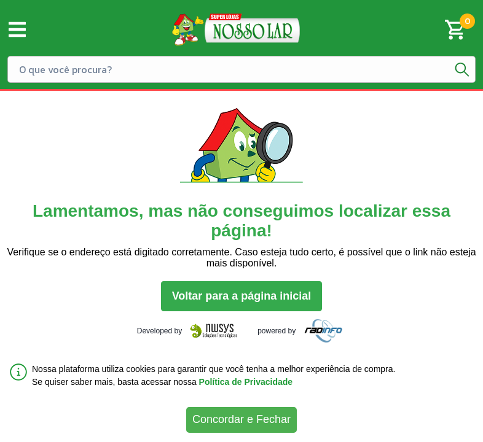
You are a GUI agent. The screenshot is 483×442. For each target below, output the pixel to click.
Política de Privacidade (246, 382)
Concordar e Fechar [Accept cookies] (241, 419)
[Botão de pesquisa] (462, 69)
